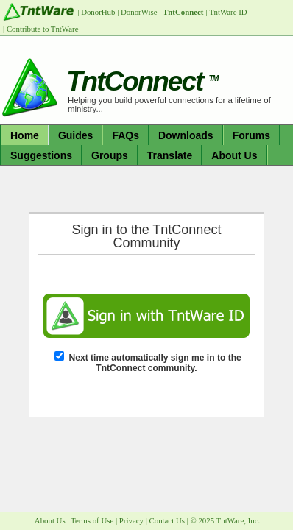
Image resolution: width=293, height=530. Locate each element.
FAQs (125, 135)
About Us (234, 155)
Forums (251, 135)
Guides (75, 135)
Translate (169, 155)
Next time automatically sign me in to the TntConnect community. (155, 363)
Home (24, 135)
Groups (109, 155)
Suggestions (41, 155)
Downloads (185, 135)
